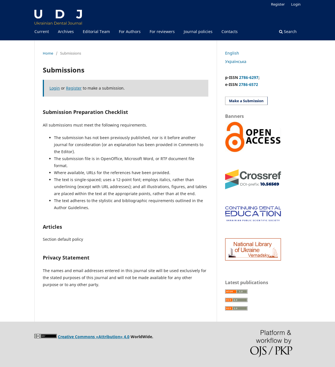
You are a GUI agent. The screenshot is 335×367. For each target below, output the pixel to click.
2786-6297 (248, 77)
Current (41, 31)
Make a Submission (246, 100)
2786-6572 (248, 84)
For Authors (130, 31)
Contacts (229, 31)
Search (288, 31)
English (232, 53)
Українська (235, 61)
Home (48, 53)
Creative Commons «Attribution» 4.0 (93, 336)
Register (278, 4)
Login (296, 4)
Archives (66, 31)
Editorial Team (96, 31)
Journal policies (198, 31)
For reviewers (162, 31)
